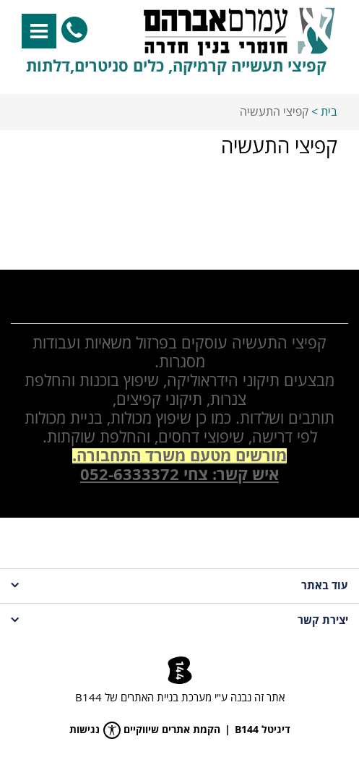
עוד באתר (179, 586)
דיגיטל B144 (262, 730)
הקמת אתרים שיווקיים (172, 730)
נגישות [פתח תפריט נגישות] (95, 730)
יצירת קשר (179, 620)
